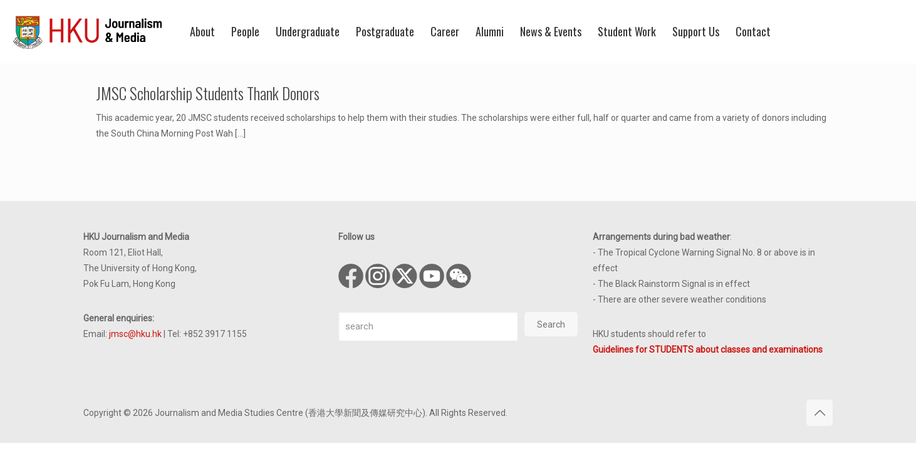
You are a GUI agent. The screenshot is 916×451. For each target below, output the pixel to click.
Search (551, 324)
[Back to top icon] (819, 413)
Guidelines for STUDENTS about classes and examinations (708, 350)
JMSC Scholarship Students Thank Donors (208, 93)
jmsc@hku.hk (135, 334)
